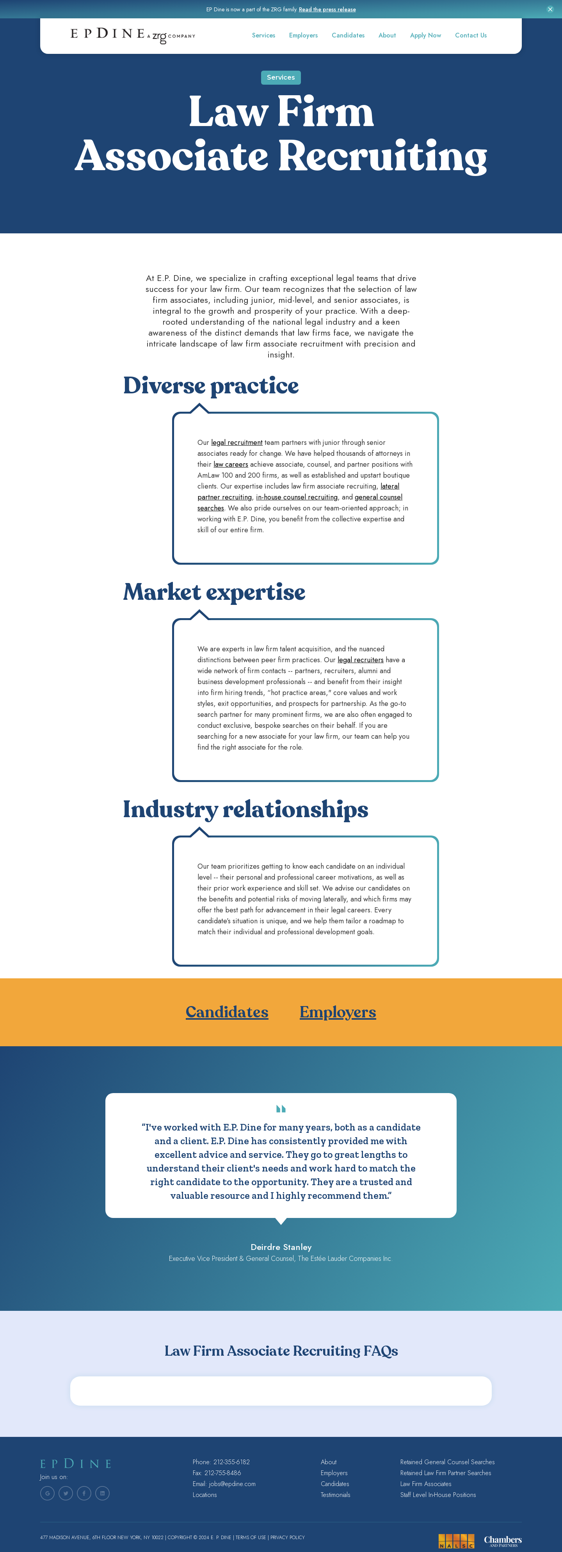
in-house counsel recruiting (297, 497)
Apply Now (425, 35)
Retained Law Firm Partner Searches (445, 1473)
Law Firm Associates (426, 1484)
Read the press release (327, 9)
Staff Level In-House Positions (438, 1495)
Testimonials (335, 1495)
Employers (303, 35)
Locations (205, 1495)
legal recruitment (237, 442)
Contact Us (471, 35)
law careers (230, 464)
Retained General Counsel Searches (447, 1462)
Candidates (348, 35)
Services (263, 35)
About (387, 35)
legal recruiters (361, 660)
